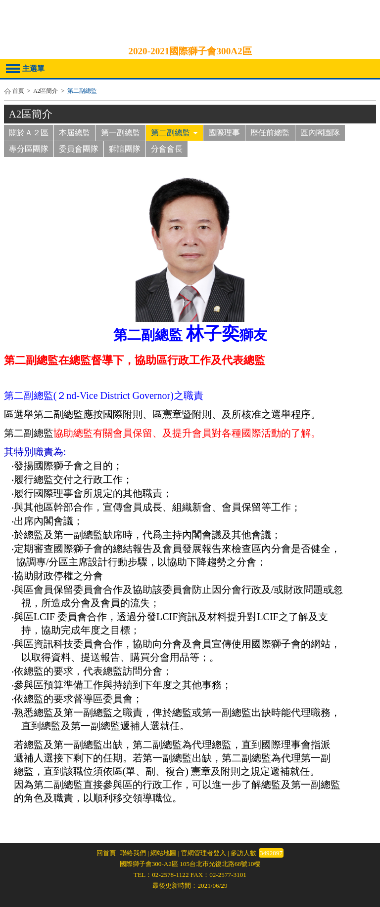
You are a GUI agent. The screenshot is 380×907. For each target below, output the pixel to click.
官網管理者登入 (203, 853)
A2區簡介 (45, 91)
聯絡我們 (133, 853)
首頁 (18, 91)
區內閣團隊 (320, 132)
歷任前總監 (270, 132)
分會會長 (167, 149)
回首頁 (106, 853)
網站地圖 (163, 853)
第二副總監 (174, 132)
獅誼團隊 (125, 149)
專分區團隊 (28, 149)
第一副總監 (121, 132)
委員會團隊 (78, 149)
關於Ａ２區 (28, 132)
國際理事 (224, 132)
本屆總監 (75, 132)
